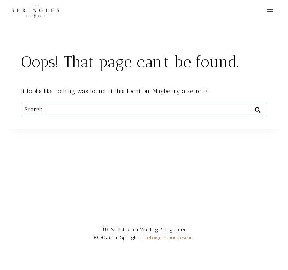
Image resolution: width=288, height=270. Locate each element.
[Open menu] (270, 11)
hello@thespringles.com (169, 237)
